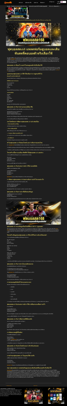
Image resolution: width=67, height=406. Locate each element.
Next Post (36, 385)
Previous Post (9, 385)
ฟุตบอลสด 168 (13, 339)
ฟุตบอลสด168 (9, 370)
